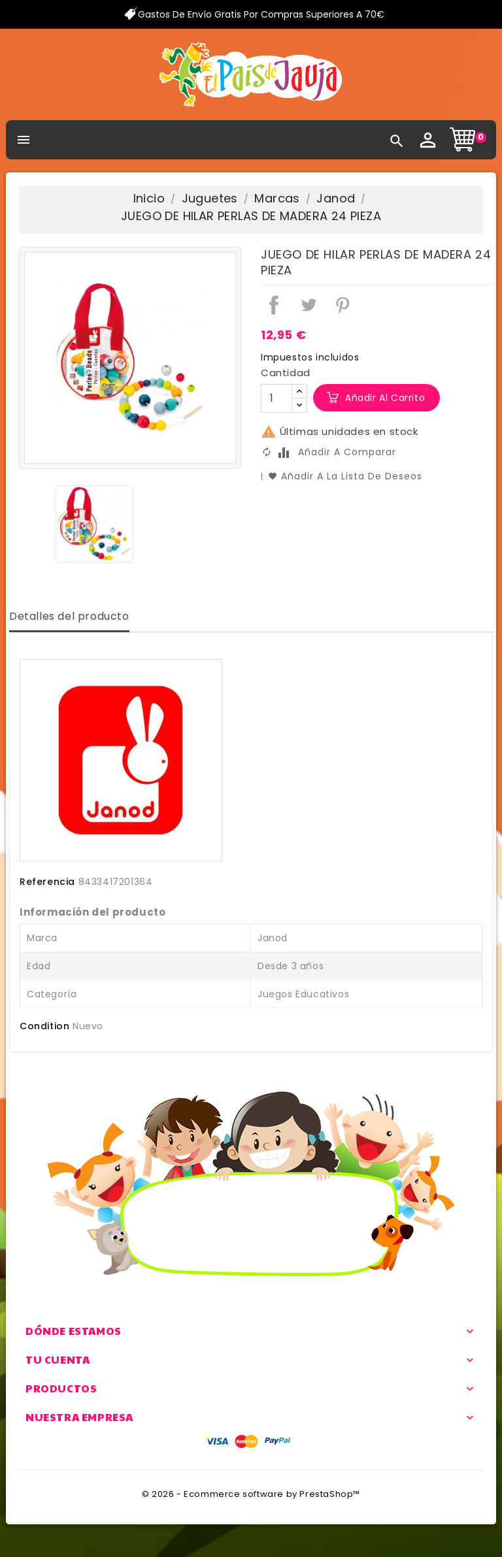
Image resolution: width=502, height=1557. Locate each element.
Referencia (47, 881)
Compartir (274, 305)
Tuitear (308, 305)
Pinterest (342, 305)
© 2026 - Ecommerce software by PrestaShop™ (251, 1494)
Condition (44, 1026)
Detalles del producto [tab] (69, 616)
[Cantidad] (276, 398)
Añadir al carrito (385, 397)
